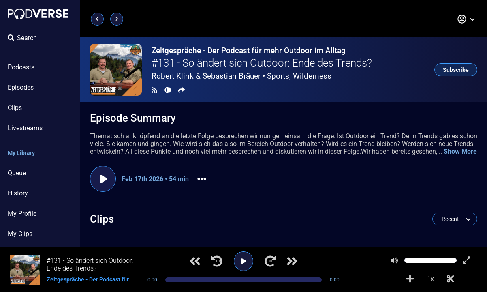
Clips (15, 108)
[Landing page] (38, 13)
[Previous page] (97, 19)
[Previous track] (195, 261)
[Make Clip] (450, 279)
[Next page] (116, 19)
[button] (466, 19)
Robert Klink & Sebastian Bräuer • (241, 76)
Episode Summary (133, 118)
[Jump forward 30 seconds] (270, 261)
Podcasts (21, 67)
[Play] (243, 261)
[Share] (181, 90)
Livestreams (25, 128)
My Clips (20, 234)
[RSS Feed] (154, 90)
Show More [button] (460, 151)
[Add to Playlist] (410, 279)
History (18, 193)
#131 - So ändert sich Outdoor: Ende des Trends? (262, 63)
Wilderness (312, 76)
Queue (17, 173)
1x (430, 279)
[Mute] (394, 260)
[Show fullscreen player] (467, 260)
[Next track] (292, 261)
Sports (278, 76)
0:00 (152, 280)
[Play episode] (103, 179)
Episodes (21, 87)
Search (22, 38)
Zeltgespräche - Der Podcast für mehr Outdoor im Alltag (249, 50)
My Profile (22, 213)
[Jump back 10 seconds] (216, 261)
